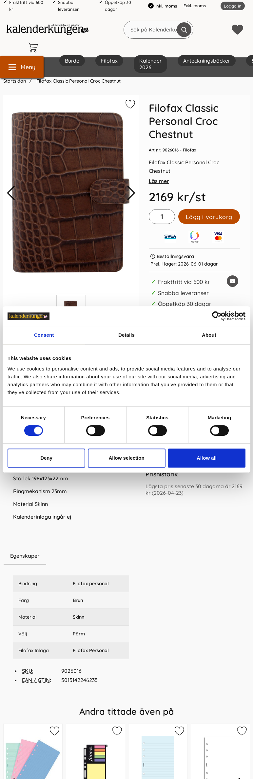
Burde (72, 60)
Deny (46, 458)
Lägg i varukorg (209, 216)
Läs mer (159, 181)
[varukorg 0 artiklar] (34, 47)
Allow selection (126, 458)
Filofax (109, 60)
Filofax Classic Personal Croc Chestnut (78, 81)
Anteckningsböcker (206, 60)
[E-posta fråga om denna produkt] (232, 281)
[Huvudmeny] (22, 67)
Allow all (207, 458)
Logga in (233, 6)
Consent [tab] (44, 335)
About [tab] (209, 335)
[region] (71, 556)
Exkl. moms (195, 5)
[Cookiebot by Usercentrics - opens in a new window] (216, 316)
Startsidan (14, 81)
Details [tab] (126, 335)
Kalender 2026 (150, 63)
